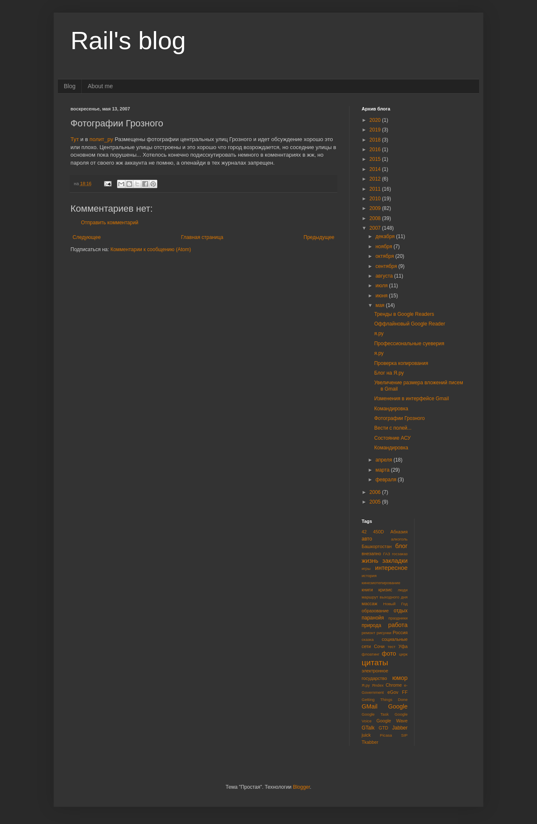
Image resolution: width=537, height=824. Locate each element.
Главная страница (202, 237)
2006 (376, 492)
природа (371, 625)
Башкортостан (376, 546)
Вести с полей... (393, 428)
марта (383, 470)
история (369, 575)
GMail (370, 706)
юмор (400, 677)
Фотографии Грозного (399, 418)
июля (382, 286)
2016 (376, 149)
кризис (385, 589)
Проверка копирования (401, 363)
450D (378, 531)
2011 (376, 189)
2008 (376, 218)
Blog (70, 86)
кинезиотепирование (381, 582)
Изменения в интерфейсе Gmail (411, 399)
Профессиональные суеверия (409, 343)
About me (100, 86)
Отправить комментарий (109, 223)
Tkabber (370, 742)
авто (367, 539)
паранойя (373, 618)
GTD (383, 727)
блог (401, 546)
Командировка (391, 409)
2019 (376, 130)
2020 (376, 120)
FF (404, 692)
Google (397, 706)
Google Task (375, 714)
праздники (398, 618)
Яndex (378, 685)
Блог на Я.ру (389, 373)
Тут (74, 139)
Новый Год (395, 603)
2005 (376, 502)
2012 (376, 179)
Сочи (379, 646)
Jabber (400, 728)
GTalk (368, 728)
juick (366, 734)
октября (385, 256)
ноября (384, 246)
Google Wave (391, 720)
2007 (376, 228)
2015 (376, 159)
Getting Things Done (385, 699)
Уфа (403, 646)
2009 (376, 208)
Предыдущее (319, 237)
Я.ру (366, 685)
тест (392, 646)
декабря (385, 236)
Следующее (87, 237)
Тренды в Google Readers (404, 314)
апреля (384, 460)
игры (366, 568)
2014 (376, 169)
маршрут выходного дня (385, 597)
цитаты (375, 662)
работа (397, 625)
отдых (400, 611)
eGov (392, 692)
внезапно (371, 553)
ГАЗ (386, 553)
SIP (404, 735)
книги (367, 589)
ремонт (368, 632)
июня (382, 296)
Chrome (393, 685)
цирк (403, 654)
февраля (386, 480)
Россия (400, 632)
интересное (391, 567)
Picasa (386, 735)
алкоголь (399, 539)
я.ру (378, 333)
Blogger (301, 787)
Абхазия (398, 531)
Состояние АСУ (392, 438)
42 (364, 531)
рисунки (384, 632)
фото (389, 653)
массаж (369, 603)
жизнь (370, 560)
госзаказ (399, 553)
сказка (368, 639)
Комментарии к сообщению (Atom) (150, 249)
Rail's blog (128, 40)
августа (384, 276)
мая (380, 305)
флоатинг (370, 654)
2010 (376, 199)
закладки (394, 560)
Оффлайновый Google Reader (409, 324)
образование (375, 610)
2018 (376, 140)
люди (403, 590)
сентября (387, 266)
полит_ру (101, 139)
